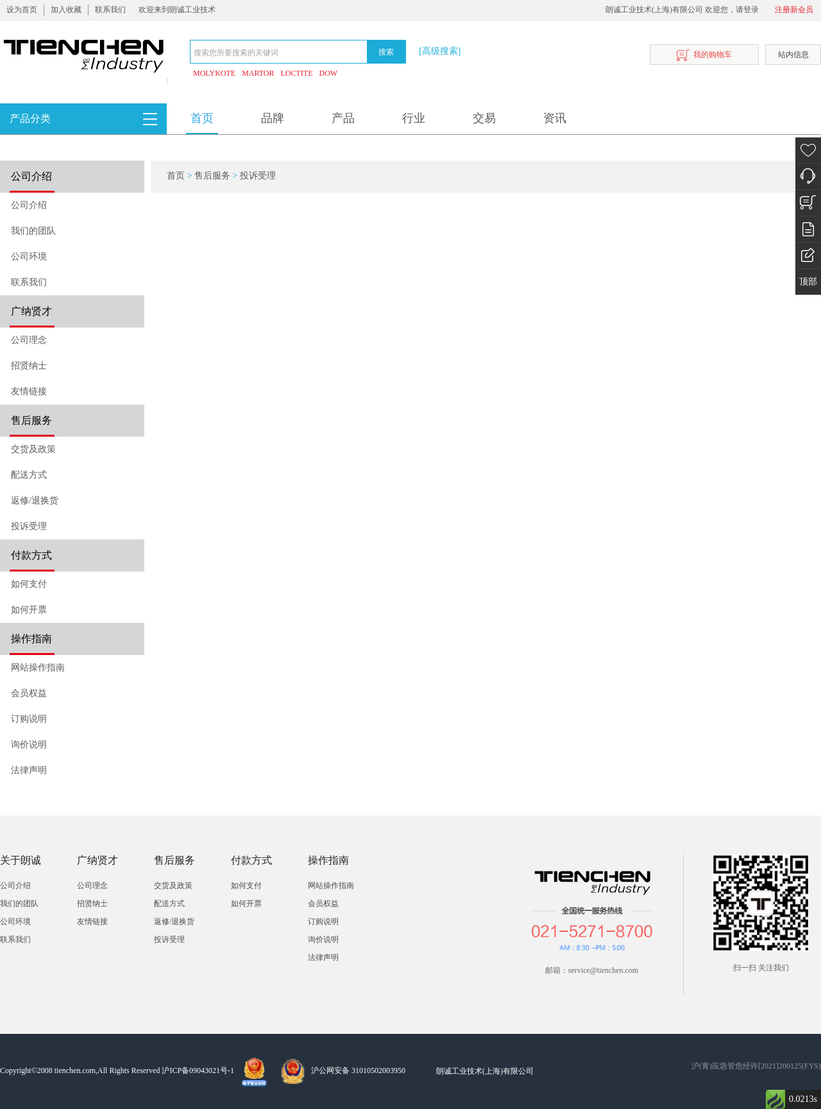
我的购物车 (704, 55)
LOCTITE (297, 73)
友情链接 (29, 391)
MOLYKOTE (214, 73)
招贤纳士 (29, 366)
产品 (343, 118)
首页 (202, 118)
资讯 (554, 118)
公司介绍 (29, 205)
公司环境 (29, 256)
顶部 (808, 281)
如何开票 (29, 610)
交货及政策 (33, 449)
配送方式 (29, 475)
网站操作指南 (38, 667)
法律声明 (29, 770)
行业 (413, 118)
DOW (328, 73)
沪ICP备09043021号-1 (198, 1070)
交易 (484, 118)
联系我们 (110, 9)
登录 (751, 9)
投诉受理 (29, 526)
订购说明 (29, 719)
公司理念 (29, 340)
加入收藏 (66, 9)
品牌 (272, 118)
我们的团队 (33, 231)
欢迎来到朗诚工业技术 (177, 9)
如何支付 (29, 584)
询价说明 (29, 744)
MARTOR (258, 73)
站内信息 (793, 54)
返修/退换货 (34, 500)
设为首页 (21, 9)
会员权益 (29, 693)
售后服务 (212, 175)
